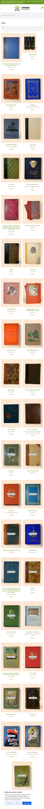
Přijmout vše (27, 803)
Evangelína (32, 105)
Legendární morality (11, 632)
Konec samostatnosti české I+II (32, 225)
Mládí (11, 269)
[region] (18, 798)
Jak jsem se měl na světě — (32, 184)
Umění (9, 15)
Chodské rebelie (33, 54)
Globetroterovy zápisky (11, 144)
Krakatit (33, 588)
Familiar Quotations (32, 510)
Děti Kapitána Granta (11, 105)
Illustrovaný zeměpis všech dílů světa (11, 550)
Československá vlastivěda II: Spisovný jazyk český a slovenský (11, 64)
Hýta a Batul (11, 184)
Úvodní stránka (4, 15)
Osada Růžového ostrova (33, 350)
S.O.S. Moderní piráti (11, 752)
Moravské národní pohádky (32, 632)
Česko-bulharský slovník (33, 471)
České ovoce (11, 471)
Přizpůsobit (8, 803)
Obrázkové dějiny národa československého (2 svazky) (33, 310)
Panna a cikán (32, 673)
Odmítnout (17, 803)
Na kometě (32, 269)
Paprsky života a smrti (11, 714)
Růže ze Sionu (32, 714)
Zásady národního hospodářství (32, 390)
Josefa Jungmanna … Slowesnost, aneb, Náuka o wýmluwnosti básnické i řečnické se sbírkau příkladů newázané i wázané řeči (11, 227)
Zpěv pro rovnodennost (32, 429)
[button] (41, 8)
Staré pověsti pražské (33, 752)
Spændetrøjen (11, 390)
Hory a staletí (33, 144)
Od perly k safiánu (11, 350)
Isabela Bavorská (33, 550)
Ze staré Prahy (11, 429)
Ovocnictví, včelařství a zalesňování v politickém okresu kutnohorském (11, 674)
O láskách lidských (11, 309)
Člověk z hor (11, 510)
